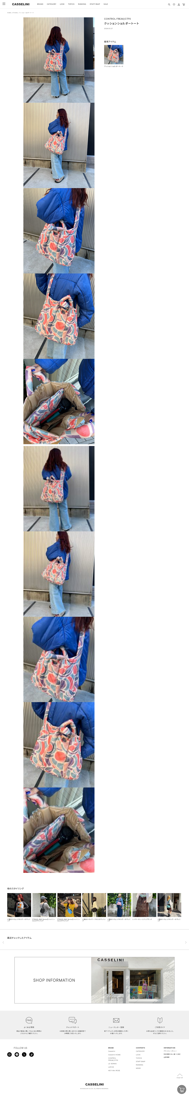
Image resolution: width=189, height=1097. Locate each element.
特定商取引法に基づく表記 (172, 1054)
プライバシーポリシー (170, 1051)
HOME (9, 13)
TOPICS (73, 4)
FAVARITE (174, 4)
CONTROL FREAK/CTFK (113, 1059)
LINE (16, 1054)
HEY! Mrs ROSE (114, 1070)
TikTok (31, 1054)
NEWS (138, 1068)
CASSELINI (21, 4)
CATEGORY (53, 4)
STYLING (15, 13)
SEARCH (169, 4)
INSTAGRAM (9, 1054)
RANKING (84, 4)
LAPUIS (111, 1067)
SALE (108, 4)
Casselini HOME (114, 1055)
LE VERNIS (112, 1064)
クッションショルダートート (26, 13)
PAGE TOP (180, 1078)
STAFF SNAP (97, 4)
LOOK (64, 4)
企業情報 (166, 1057)
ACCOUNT (179, 4)
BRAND (42, 4)
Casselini (111, 1051)
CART (183, 4)
